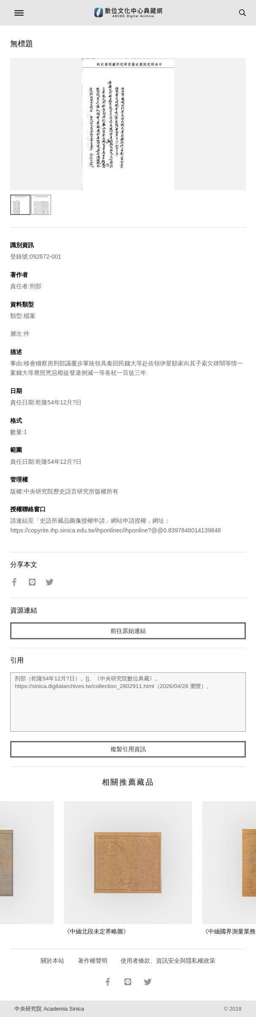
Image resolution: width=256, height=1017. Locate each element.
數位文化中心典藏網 (128, 13)
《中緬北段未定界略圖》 (96, 931)
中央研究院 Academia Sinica (49, 1009)
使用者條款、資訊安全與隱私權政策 (168, 960)
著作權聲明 (92, 960)
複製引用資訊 (128, 749)
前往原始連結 (128, 630)
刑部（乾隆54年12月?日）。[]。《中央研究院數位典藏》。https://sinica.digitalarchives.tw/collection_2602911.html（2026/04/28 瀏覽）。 (128, 702)
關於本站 (52, 960)
